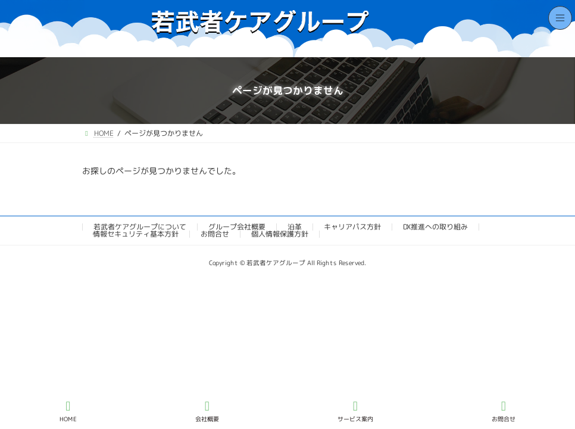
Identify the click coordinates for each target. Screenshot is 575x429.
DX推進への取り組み (435, 227)
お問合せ (215, 234)
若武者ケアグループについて (139, 227)
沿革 (295, 227)
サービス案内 (355, 410)
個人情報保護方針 (279, 234)
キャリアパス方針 (352, 227)
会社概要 (207, 410)
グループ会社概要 (236, 227)
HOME (68, 410)
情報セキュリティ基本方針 (136, 234)
